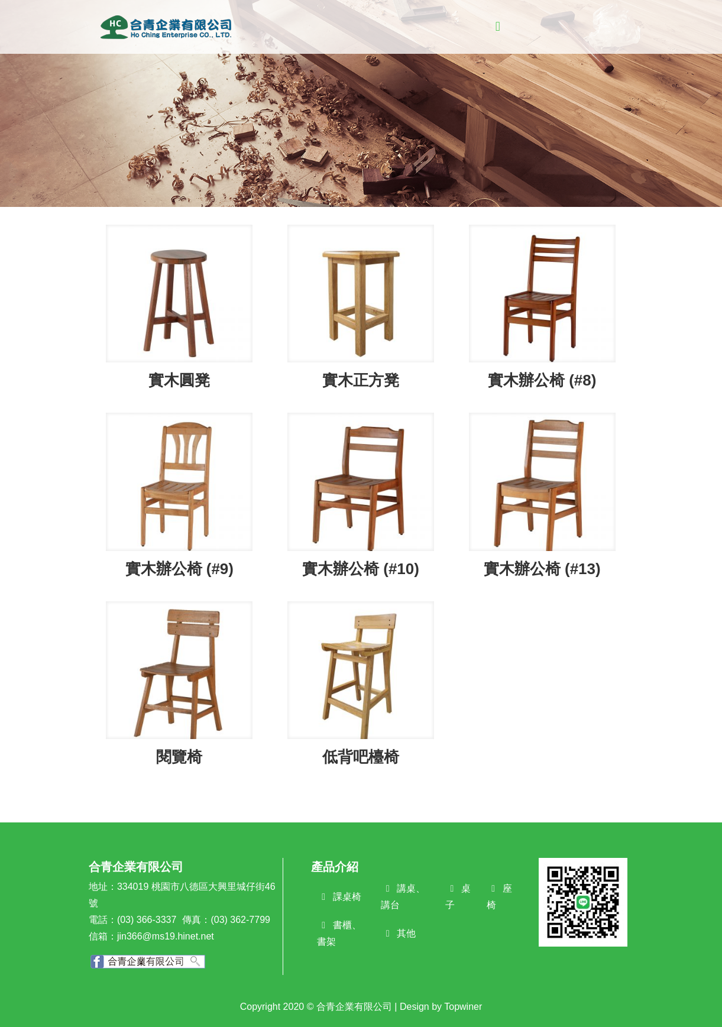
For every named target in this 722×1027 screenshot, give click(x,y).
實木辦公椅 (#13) (542, 569)
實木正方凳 (360, 380)
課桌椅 (347, 897)
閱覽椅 (179, 757)
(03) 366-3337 (147, 920)
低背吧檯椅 (360, 757)
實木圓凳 (179, 380)
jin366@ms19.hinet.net (165, 936)
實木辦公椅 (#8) (542, 380)
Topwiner (463, 1007)
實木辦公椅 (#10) (360, 569)
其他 (406, 933)
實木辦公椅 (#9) (179, 569)
